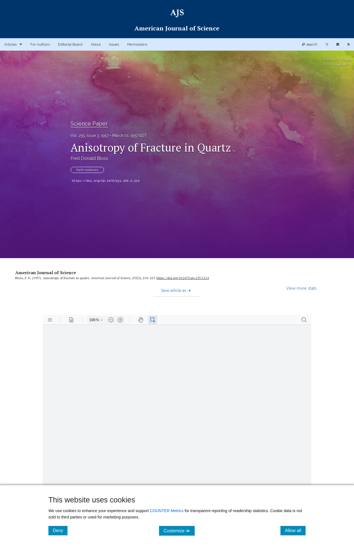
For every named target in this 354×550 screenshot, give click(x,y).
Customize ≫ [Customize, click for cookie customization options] (179, 530)
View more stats (301, 288)
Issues (114, 44)
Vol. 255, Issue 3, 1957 (90, 135)
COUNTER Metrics (167, 511)
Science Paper (89, 123)
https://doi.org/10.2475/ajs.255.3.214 (105, 181)
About (96, 44)
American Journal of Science (45, 272)
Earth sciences (87, 170)
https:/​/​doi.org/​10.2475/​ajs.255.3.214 (183, 278)
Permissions (137, 44)
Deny (60, 530)
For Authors (40, 44)
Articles (10, 44)
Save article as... (176, 290)
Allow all (295, 530)
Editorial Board (70, 44)
